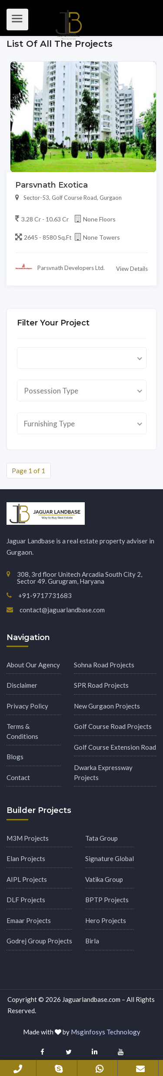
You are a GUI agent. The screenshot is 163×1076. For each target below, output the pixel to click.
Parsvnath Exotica (51, 185)
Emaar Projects (29, 920)
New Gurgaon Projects (107, 706)
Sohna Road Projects (104, 665)
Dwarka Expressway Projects (103, 772)
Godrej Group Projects (39, 941)
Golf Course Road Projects (113, 726)
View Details (132, 268)
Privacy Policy (27, 706)
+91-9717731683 (17, 1068)
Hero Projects (105, 920)
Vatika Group (104, 879)
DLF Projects (26, 900)
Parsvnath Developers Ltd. (60, 267)
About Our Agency (33, 665)
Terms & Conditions (22, 731)
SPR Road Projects (101, 685)
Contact (18, 777)
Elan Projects (26, 858)
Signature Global (109, 858)
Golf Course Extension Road (115, 747)
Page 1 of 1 (28, 471)
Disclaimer (22, 685)
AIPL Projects (27, 879)
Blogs (15, 757)
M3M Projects (28, 838)
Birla (92, 941)
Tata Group (101, 838)
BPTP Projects (107, 900)
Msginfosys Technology (105, 1032)
